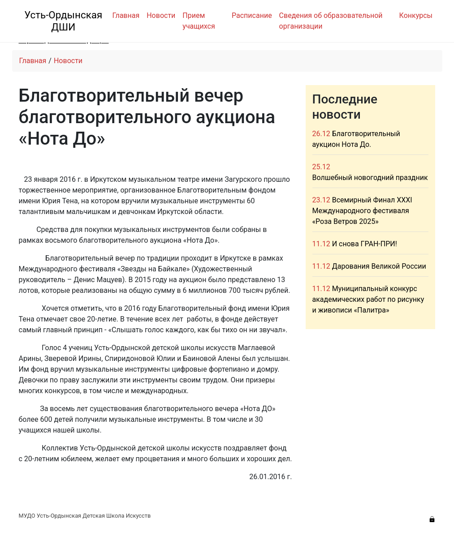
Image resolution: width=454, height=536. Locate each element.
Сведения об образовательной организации (331, 20)
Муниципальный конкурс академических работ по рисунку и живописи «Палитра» (368, 299)
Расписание (252, 15)
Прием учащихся (198, 20)
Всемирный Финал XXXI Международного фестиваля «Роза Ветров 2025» (362, 211)
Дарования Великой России (379, 266)
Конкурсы (415, 15)
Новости (161, 15)
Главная (125, 15)
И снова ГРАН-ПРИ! (364, 244)
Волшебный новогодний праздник (370, 177)
